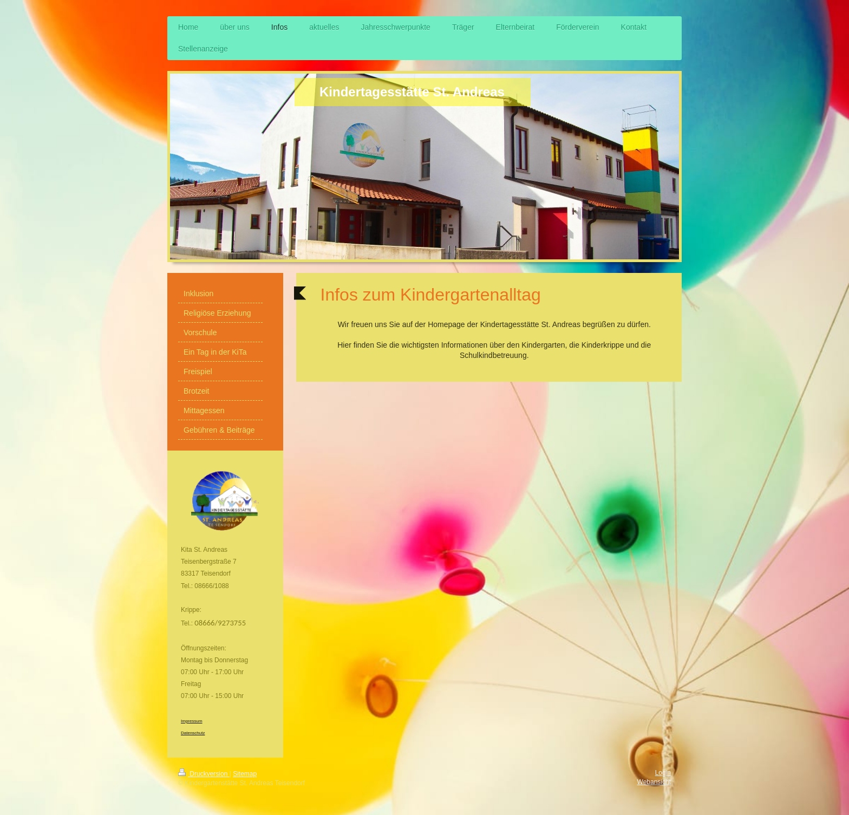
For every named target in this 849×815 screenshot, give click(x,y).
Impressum (192, 721)
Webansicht (654, 782)
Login (663, 773)
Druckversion (204, 774)
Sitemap (245, 774)
